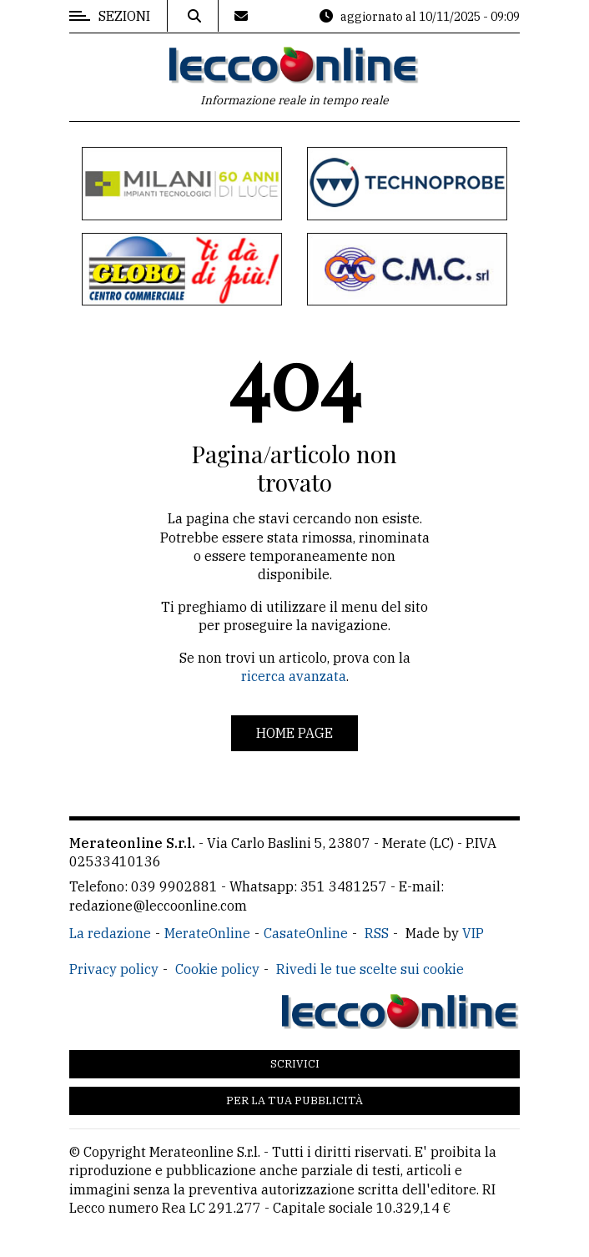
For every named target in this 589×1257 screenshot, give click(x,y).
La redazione (110, 933)
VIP (473, 933)
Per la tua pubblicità (294, 1100)
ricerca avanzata (293, 676)
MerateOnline (207, 933)
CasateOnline (306, 933)
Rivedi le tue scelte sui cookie (370, 969)
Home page (294, 732)
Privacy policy (114, 969)
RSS (377, 933)
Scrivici (295, 1064)
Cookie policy (217, 969)
